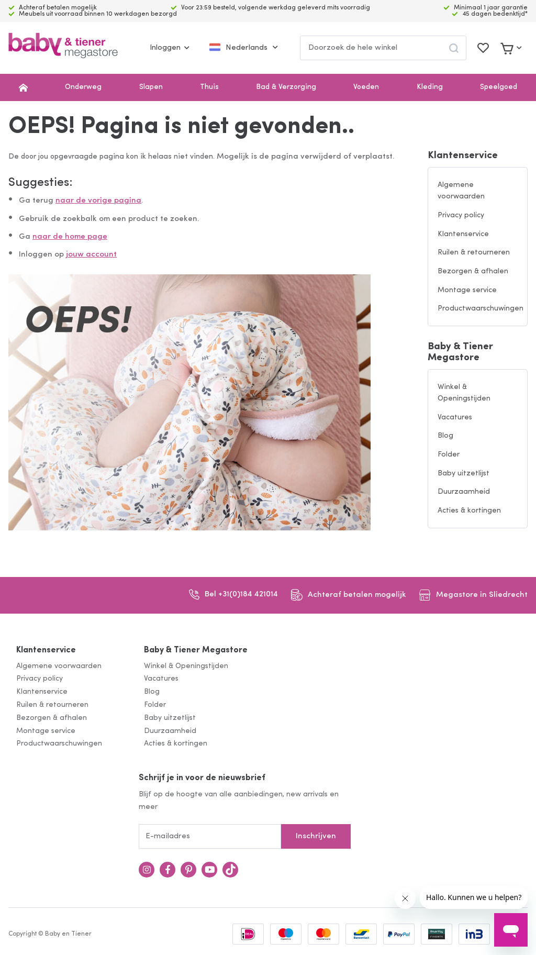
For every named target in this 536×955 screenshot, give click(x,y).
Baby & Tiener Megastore (460, 352)
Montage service (467, 290)
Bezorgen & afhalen (473, 271)
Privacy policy (461, 215)
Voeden (366, 87)
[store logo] (63, 47)
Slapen (151, 87)
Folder (449, 455)
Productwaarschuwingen (480, 309)
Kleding (430, 87)
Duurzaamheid (464, 492)
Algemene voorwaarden (461, 191)
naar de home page (69, 237)
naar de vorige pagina (98, 201)
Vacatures (455, 417)
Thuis (209, 87)
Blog (445, 436)
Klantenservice (463, 156)
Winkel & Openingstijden (464, 393)
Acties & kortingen (469, 511)
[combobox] (383, 48)
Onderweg (83, 87)
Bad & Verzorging (286, 87)
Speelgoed (498, 87)
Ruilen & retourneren (474, 253)
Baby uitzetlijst (463, 474)
